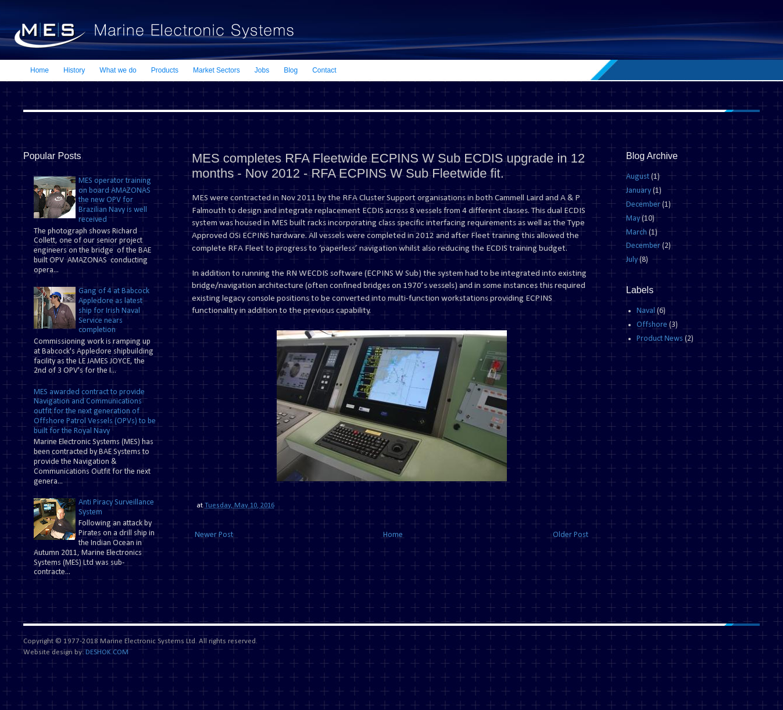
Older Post (570, 535)
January (638, 190)
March (636, 232)
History (74, 70)
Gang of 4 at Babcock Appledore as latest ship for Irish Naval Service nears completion (113, 310)
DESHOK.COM (106, 652)
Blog (291, 70)
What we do (117, 70)
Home (39, 70)
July (632, 259)
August (637, 176)
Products (164, 70)
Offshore (652, 324)
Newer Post (214, 535)
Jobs (262, 70)
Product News (660, 338)
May (633, 218)
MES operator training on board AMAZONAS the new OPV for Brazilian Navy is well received (114, 200)
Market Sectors (216, 70)
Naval (646, 311)
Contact (324, 70)
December (643, 204)
